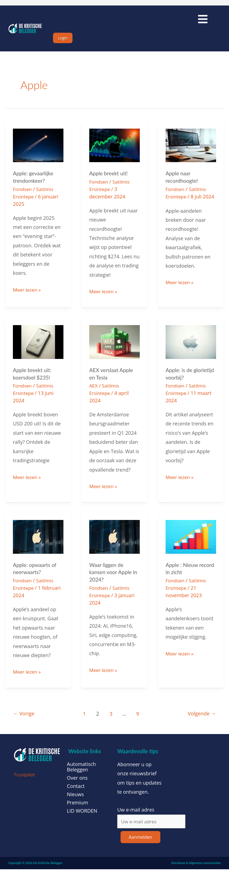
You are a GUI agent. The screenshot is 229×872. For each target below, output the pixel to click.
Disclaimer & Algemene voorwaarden (196, 866)
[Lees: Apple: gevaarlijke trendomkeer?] (38, 149)
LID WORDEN (82, 813)
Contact (76, 788)
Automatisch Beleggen (81, 769)
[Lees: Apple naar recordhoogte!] (191, 149)
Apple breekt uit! (109, 178)
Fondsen (23, 193)
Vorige (24, 716)
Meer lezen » (27, 293)
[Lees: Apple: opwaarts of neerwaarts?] (38, 539)
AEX (93, 389)
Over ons (77, 780)
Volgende (201, 716)
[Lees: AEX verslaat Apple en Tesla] (114, 345)
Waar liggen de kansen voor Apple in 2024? (114, 575)
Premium (77, 805)
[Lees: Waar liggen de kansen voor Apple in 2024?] (114, 539)
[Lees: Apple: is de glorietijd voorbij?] (191, 345)
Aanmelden (140, 840)
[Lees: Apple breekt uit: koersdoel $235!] (38, 345)
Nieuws (75, 796)
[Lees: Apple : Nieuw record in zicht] (191, 539)
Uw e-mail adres (135, 812)
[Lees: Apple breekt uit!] (114, 149)
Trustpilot (25, 777)
